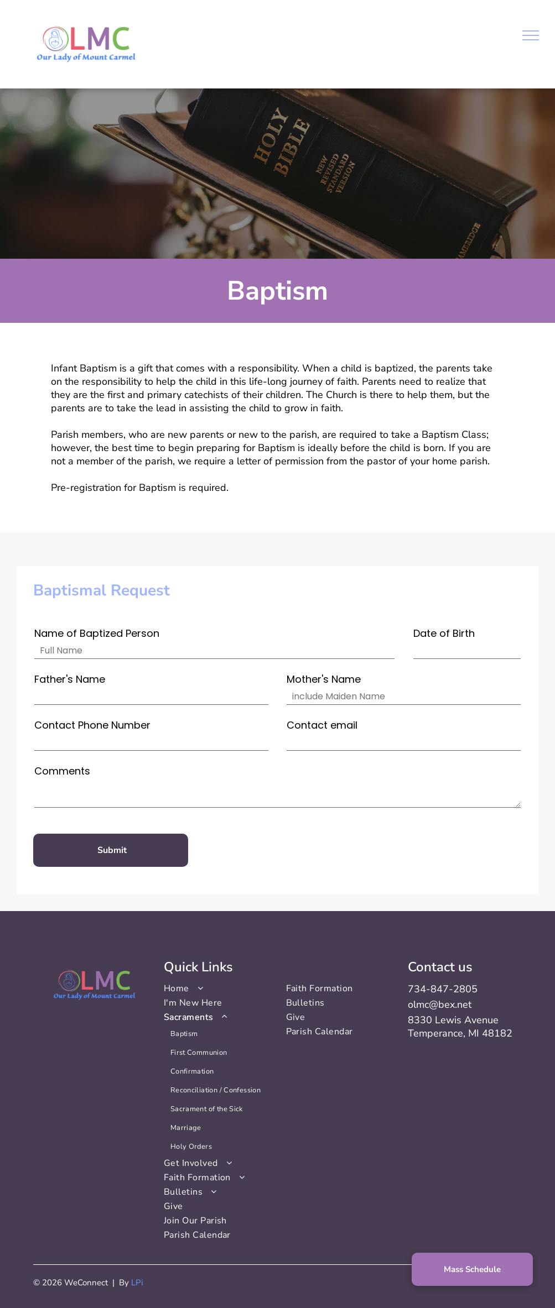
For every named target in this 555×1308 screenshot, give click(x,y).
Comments (62, 771)
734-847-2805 (443, 989)
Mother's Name (324, 679)
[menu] (530, 35)
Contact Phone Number (92, 725)
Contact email (322, 725)
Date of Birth (444, 633)
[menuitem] (216, 988)
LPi (137, 1282)
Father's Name (69, 679)
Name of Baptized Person (96, 633)
